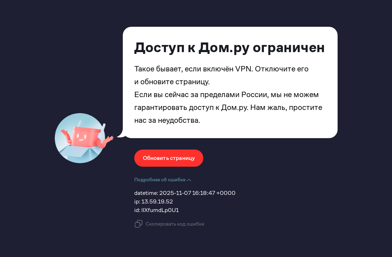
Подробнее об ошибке (163, 179)
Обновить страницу (169, 158)
